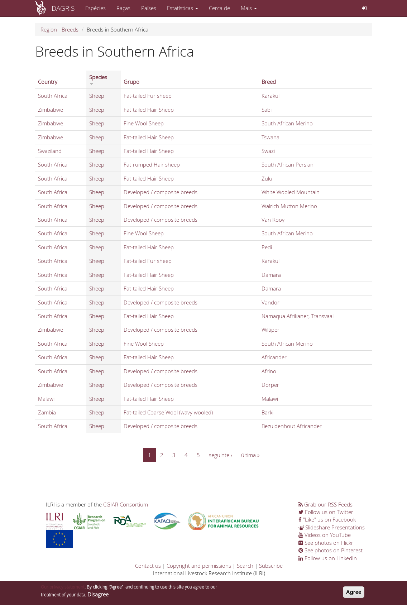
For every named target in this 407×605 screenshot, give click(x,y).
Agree (353, 594)
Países (148, 7)
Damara (271, 274)
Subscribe (271, 565)
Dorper (270, 384)
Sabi (267, 109)
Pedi (267, 247)
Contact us (148, 565)
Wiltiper (270, 329)
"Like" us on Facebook (327, 519)
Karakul (270, 95)
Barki (267, 412)
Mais (249, 7)
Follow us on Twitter (325, 511)
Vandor (270, 302)
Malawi (46, 398)
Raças (123, 7)
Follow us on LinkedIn (327, 558)
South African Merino (287, 123)
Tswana (270, 137)
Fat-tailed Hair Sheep (149, 109)
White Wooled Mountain (291, 192)
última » (250, 454)
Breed (269, 81)
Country (47, 81)
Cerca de (219, 7)
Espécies (95, 7)
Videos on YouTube (324, 534)
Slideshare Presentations (331, 527)
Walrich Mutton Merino (289, 206)
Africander (274, 357)
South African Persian (287, 164)
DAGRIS (63, 8)
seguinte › (220, 454)
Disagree (98, 596)
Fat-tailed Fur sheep (148, 95)
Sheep (96, 95)
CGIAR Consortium (125, 504)
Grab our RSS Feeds (325, 504)
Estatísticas (182, 7)
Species (98, 79)
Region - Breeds (59, 29)
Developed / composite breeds (160, 192)
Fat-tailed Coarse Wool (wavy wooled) (168, 412)
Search (245, 565)
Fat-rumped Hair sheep (152, 164)
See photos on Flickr (325, 542)
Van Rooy (273, 219)
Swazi (268, 150)
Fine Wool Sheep (144, 123)
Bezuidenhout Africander (292, 425)
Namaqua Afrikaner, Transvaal (298, 316)
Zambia (47, 412)
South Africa (52, 95)
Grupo (131, 81)
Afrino (269, 371)
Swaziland (50, 150)
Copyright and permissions (199, 565)
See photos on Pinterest (330, 550)
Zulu (267, 178)
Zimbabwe (50, 109)
